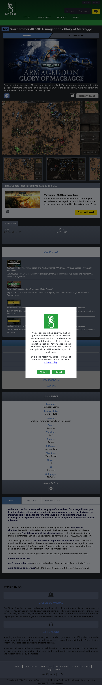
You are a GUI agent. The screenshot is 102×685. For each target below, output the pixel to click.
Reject (58, 372)
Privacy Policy (50, 362)
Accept (43, 372)
